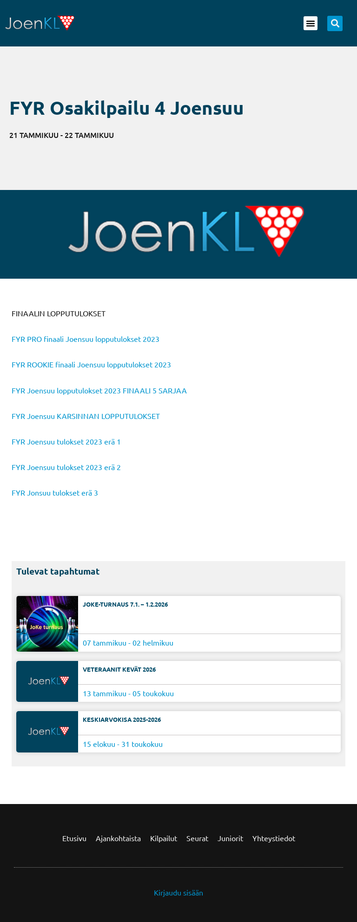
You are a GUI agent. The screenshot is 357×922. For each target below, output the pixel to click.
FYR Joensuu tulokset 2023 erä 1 (66, 441)
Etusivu (74, 838)
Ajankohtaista (118, 838)
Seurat (197, 838)
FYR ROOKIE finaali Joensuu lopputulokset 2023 (91, 364)
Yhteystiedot (273, 838)
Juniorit (230, 838)
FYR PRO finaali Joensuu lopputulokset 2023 (85, 338)
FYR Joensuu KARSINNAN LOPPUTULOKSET (86, 415)
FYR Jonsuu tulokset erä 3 (55, 492)
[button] (310, 23)
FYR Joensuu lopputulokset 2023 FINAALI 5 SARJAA (99, 390)
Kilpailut (163, 838)
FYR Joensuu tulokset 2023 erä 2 (66, 466)
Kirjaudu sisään (178, 892)
